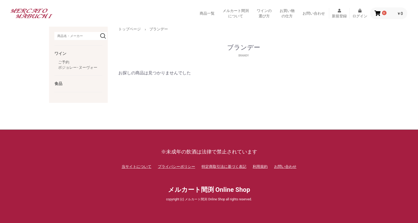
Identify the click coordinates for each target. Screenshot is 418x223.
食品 (58, 83)
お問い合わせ (314, 13)
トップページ (129, 29)
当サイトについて (136, 166)
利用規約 (260, 166)
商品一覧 (207, 13)
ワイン (60, 53)
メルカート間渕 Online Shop (209, 189)
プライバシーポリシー (176, 166)
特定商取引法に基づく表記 (224, 166)
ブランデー (158, 29)
